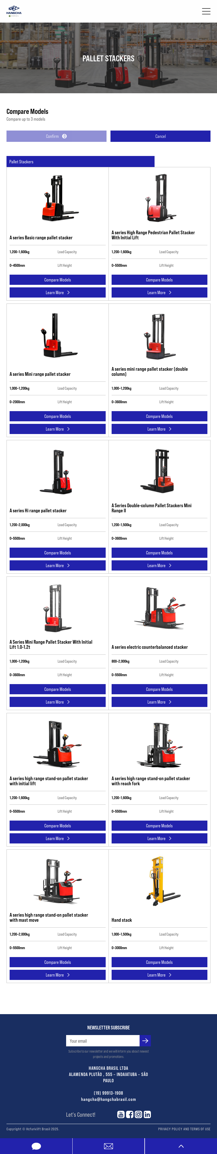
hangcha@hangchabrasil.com (108, 1099)
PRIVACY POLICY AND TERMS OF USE (184, 1128)
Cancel (160, 136)
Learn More (58, 292)
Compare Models (57, 279)
